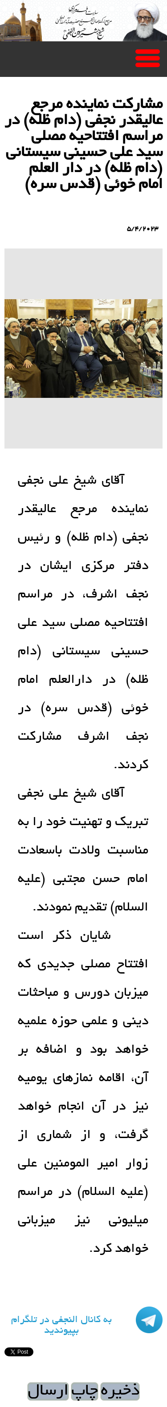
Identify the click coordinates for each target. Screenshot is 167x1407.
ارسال (48, 1391)
